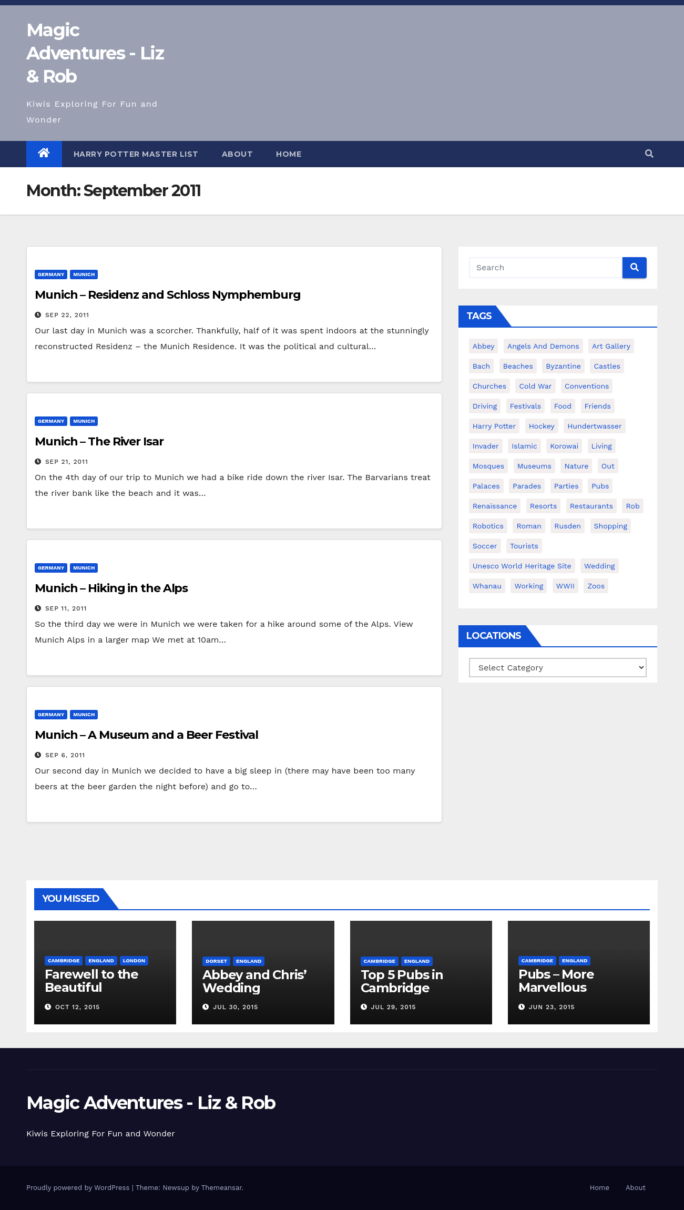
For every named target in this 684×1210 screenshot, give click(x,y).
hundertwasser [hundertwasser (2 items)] (594, 426)
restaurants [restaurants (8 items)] (591, 506)
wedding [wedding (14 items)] (599, 566)
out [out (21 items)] (608, 466)
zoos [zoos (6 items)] (596, 586)
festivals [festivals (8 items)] (526, 406)
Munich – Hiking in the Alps (111, 588)
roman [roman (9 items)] (528, 526)
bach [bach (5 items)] (482, 366)
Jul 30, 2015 (235, 1007)
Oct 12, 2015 (77, 1007)
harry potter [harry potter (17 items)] (494, 426)
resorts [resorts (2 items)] (543, 506)
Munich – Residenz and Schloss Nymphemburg (168, 295)
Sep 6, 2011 (65, 755)
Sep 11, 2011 (66, 608)
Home (288, 154)
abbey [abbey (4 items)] (484, 346)
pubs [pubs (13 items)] (600, 486)
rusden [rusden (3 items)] (567, 526)
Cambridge (63, 960)
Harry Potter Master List (136, 154)
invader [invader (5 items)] (486, 446)
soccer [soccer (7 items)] (485, 546)
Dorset (216, 961)
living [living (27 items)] (601, 446)
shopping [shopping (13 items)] (610, 526)
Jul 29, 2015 (393, 1007)
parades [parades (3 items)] (527, 486)
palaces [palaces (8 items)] (486, 486)
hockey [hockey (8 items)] (542, 426)
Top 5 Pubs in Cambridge (402, 981)
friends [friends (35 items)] (598, 406)
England (101, 960)
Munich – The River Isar (99, 441)
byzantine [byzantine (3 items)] (563, 366)
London (134, 960)
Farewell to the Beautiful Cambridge (91, 987)
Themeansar (221, 1188)
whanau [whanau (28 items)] (487, 586)
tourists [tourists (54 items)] (524, 546)
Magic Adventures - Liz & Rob (95, 53)
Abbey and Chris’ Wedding (254, 981)
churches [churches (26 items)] (489, 386)
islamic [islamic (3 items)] (524, 446)
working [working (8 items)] (528, 586)
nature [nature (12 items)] (576, 466)
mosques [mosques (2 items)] (489, 466)
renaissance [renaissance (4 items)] (495, 506)
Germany (51, 274)
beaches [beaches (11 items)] (518, 366)
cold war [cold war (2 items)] (535, 386)
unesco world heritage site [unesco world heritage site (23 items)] (522, 566)
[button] (649, 154)
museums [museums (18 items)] (534, 466)
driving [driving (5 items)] (485, 406)
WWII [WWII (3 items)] (565, 586)
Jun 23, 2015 (552, 1007)
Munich (84, 274)
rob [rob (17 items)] (632, 506)
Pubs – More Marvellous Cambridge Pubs (570, 987)
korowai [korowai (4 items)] (564, 446)
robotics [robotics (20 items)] (488, 526)
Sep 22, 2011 (67, 315)
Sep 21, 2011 (66, 461)
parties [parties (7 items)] (566, 486)
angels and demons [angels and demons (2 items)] (543, 346)
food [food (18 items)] (562, 406)
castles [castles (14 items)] (607, 366)
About (237, 154)
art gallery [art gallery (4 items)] (611, 346)
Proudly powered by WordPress (79, 1188)
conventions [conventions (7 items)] (587, 386)
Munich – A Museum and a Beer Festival (146, 735)
